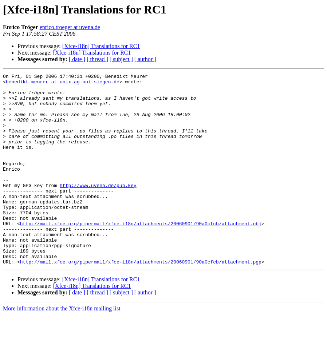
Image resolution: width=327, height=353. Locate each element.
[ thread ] (97, 59)
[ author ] (145, 59)
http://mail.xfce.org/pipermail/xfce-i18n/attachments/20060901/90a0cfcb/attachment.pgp (140, 300)
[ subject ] (121, 59)
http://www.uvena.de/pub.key (98, 208)
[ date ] (77, 59)
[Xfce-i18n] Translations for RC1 (101, 46)
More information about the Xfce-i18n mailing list (62, 347)
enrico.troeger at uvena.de (70, 27)
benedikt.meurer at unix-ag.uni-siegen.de (62, 83)
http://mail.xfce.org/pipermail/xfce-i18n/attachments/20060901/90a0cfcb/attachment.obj (140, 254)
